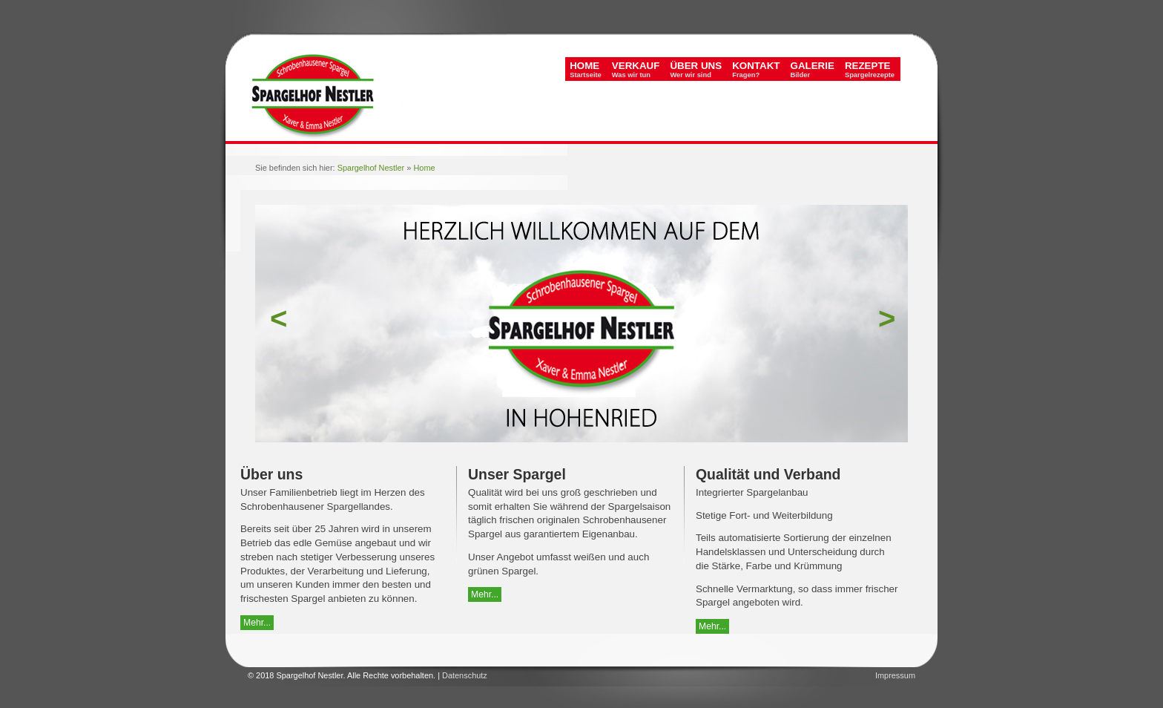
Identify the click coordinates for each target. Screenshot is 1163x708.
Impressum (895, 675)
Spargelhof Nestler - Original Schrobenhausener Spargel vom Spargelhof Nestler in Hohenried (324, 104)
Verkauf (636, 69)
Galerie (812, 69)
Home (586, 69)
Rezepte (870, 69)
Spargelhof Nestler (371, 167)
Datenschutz (464, 675)
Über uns (696, 69)
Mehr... (257, 622)
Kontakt (756, 69)
